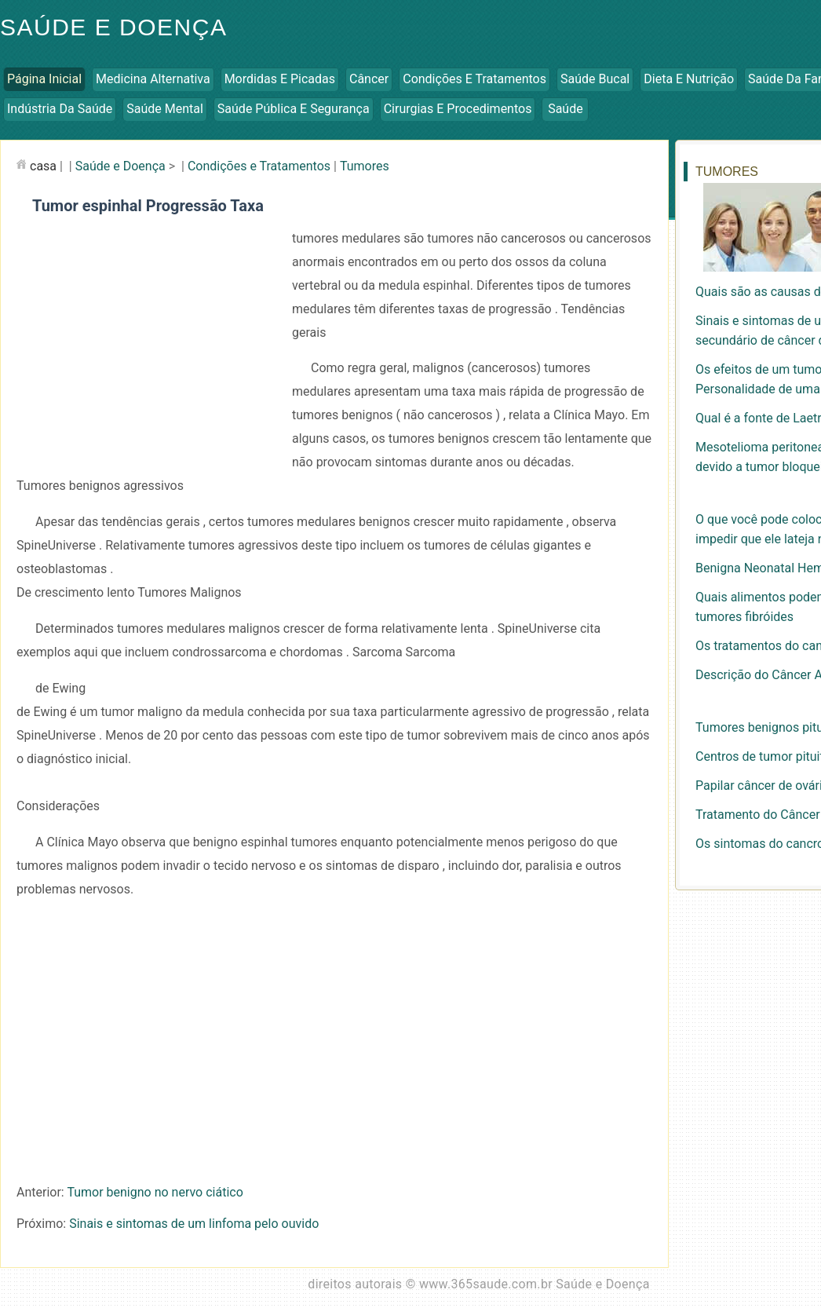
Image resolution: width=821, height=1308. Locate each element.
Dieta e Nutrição (689, 78)
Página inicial (44, 78)
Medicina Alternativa (153, 78)
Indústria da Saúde (59, 108)
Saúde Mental (164, 108)
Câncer (369, 78)
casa (43, 166)
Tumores (364, 166)
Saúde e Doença (120, 166)
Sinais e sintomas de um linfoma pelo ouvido (194, 1223)
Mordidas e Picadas (279, 78)
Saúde (565, 108)
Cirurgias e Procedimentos (458, 108)
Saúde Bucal (594, 78)
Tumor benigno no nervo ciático (155, 1192)
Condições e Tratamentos (474, 78)
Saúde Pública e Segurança (293, 108)
